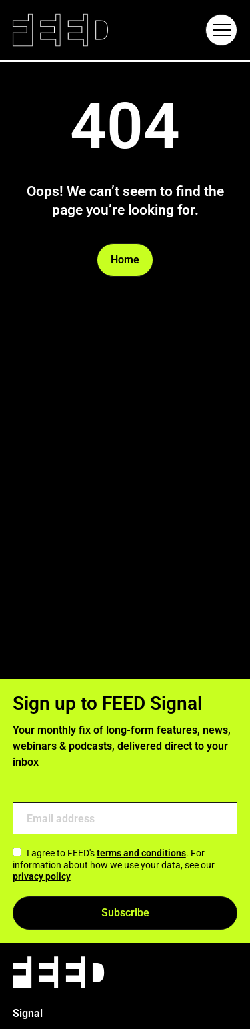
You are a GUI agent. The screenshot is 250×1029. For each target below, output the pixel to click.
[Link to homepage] (60, 30)
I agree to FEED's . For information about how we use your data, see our (114, 865)
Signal (28, 1013)
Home (125, 259)
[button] (221, 30)
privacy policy (42, 876)
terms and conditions (141, 853)
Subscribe (125, 912)
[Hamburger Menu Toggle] (221, 30)
